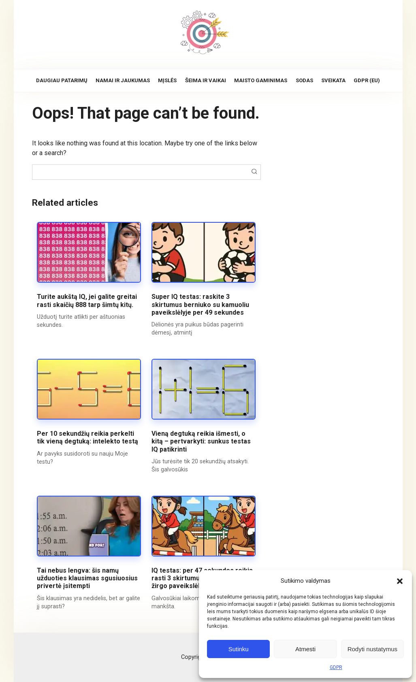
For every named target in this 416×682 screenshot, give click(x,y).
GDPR (336, 667)
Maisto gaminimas (260, 80)
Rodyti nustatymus (372, 649)
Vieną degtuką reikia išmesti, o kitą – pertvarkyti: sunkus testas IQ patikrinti (201, 441)
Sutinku (238, 649)
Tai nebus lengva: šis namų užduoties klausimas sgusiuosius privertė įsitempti (87, 578)
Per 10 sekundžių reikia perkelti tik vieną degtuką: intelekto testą (87, 437)
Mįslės (167, 80)
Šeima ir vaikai (205, 80)
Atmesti (305, 649)
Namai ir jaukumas (123, 80)
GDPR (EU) (367, 80)
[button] (400, 581)
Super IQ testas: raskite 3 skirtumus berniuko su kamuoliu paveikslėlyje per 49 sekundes (200, 304)
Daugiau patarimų (61, 80)
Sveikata (333, 80)
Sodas (304, 80)
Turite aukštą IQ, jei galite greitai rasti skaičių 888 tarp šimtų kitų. (87, 300)
